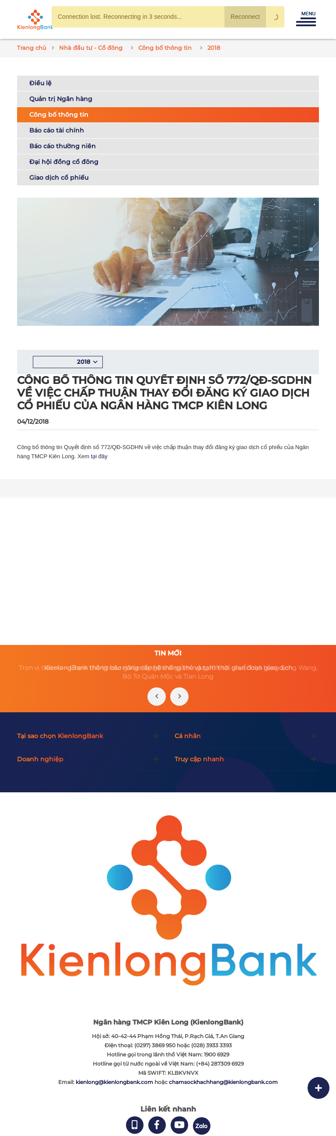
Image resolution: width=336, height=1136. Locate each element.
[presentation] (156, 696)
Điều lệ (40, 83)
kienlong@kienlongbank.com (115, 1082)
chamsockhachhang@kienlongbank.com (223, 1082)
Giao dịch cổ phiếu (58, 177)
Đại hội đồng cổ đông (63, 162)
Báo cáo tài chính (56, 130)
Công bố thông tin (58, 114)
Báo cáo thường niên (62, 146)
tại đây (99, 456)
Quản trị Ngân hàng (60, 99)
